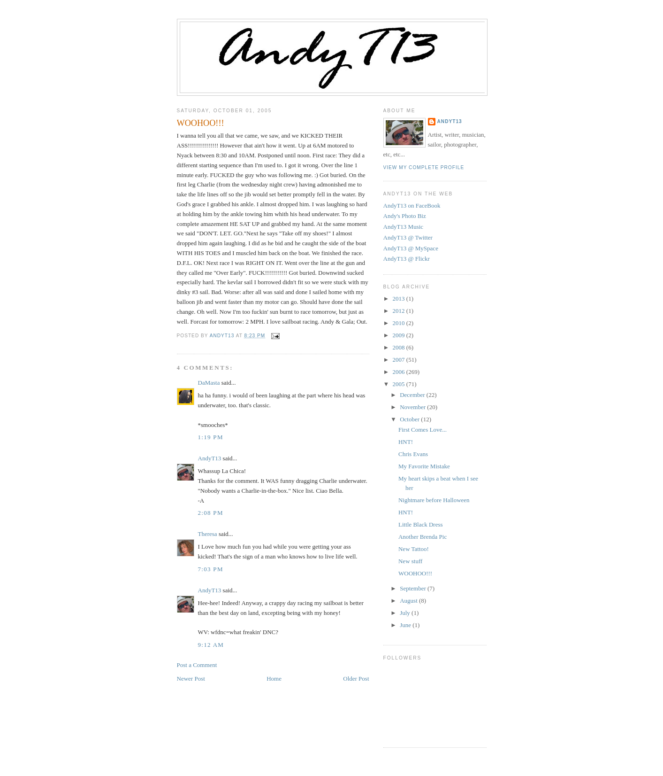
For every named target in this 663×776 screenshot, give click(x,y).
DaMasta (209, 382)
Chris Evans (413, 454)
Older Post (356, 678)
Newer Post (191, 678)
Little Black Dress (420, 524)
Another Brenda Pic (422, 536)
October (410, 419)
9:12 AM (211, 644)
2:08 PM (210, 512)
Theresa (207, 533)
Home (274, 678)
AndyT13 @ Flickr (406, 258)
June (406, 625)
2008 (399, 347)
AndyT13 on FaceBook (412, 205)
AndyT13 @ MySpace (410, 248)
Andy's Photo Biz (404, 215)
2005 (399, 384)
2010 (399, 322)
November (413, 407)
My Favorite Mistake (424, 466)
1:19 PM (210, 437)
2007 (399, 359)
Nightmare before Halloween (434, 500)
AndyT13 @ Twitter (408, 237)
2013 (399, 298)
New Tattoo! (413, 548)
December (413, 394)
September (413, 588)
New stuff (410, 561)
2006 (399, 371)
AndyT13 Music (403, 226)
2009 (399, 335)
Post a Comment (197, 664)
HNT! (405, 441)
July (406, 612)
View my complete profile (424, 167)
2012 (399, 310)
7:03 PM (210, 569)
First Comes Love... (422, 429)
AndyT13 (209, 458)
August (409, 600)
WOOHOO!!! (415, 573)
